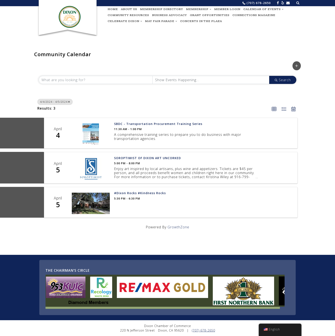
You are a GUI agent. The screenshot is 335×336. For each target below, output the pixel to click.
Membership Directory (161, 9)
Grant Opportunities (209, 15)
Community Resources (128, 15)
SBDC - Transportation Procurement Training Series (158, 124)
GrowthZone (178, 227)
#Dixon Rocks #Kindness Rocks (140, 193)
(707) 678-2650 (259, 3)
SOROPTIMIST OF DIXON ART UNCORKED (147, 158)
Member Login (227, 9)
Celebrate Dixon (123, 21)
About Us (129, 9)
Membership (197, 9)
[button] (296, 65)
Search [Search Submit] (283, 80)
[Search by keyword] (96, 80)
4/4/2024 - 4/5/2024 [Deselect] (55, 102)
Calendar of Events (262, 9)
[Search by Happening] (211, 80)
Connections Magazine (253, 15)
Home (113, 9)
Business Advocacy (169, 15)
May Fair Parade (159, 21)
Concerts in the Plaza (201, 21)
